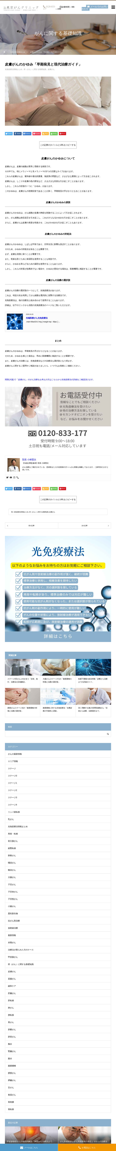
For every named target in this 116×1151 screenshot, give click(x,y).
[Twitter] (7, 477)
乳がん (11, 819)
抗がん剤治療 (14, 921)
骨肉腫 (11, 1102)
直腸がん (12, 979)
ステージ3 (12, 797)
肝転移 (11, 1000)
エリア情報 (13, 761)
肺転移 (11, 1015)
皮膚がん (51, 69)
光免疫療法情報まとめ (13, 69)
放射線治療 (13, 928)
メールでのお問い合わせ (95, 7)
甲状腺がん (13, 957)
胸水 (10, 1044)
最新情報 (12, 935)
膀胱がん (12, 1073)
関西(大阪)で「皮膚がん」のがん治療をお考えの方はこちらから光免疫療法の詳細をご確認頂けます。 (50, 380)
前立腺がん (13, 841)
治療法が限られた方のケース (21, 950)
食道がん (12, 1095)
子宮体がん (13, 892)
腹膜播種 (12, 1066)
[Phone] (18, 477)
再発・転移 (13, 834)
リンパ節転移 (14, 812)
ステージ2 (12, 790)
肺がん (11, 1008)
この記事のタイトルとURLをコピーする (58, 145)
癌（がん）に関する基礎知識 (35, 69)
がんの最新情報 (15, 754)
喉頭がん (12, 870)
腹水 (10, 1058)
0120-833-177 (49, 7)
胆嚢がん (12, 1029)
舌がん (11, 1087)
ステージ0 (12, 776)
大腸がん (12, 877)
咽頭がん (12, 863)
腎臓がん (12, 1051)
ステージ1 (12, 783)
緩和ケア (12, 986)
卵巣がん (12, 855)
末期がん (12, 942)
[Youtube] (11, 477)
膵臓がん (12, 1080)
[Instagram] (14, 477)
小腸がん (12, 906)
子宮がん (12, 884)
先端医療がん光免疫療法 (37, 318)
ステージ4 (12, 805)
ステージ (12, 768)
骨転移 (11, 1109)
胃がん (11, 1022)
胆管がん (12, 1037)
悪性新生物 (13, 913)
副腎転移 (12, 848)
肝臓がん (12, 993)
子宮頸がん (13, 899)
